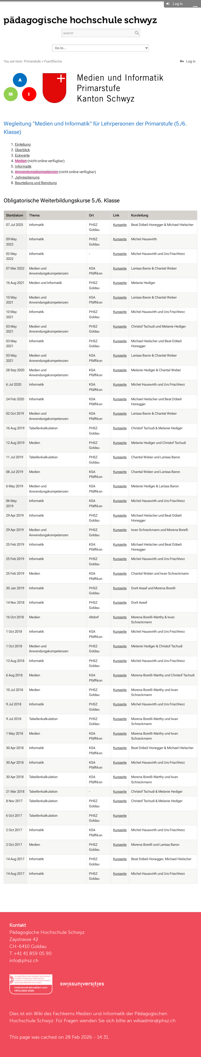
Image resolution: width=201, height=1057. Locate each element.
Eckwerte (22, 155)
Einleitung (23, 144)
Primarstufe (32, 61)
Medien (21, 161)
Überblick (22, 150)
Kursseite (120, 225)
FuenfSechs (53, 61)
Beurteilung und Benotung (36, 183)
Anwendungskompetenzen (36, 172)
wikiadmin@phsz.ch (154, 1020)
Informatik (23, 166)
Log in (178, 4)
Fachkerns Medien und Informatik (89, 1013)
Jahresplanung (27, 177)
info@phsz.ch (23, 960)
